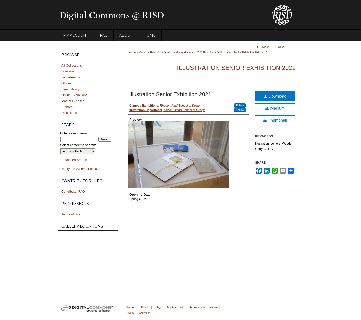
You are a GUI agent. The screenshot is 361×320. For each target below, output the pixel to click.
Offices (66, 83)
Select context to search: (78, 145)
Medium (275, 108)
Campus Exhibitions (151, 52)
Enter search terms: (74, 133)
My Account (175, 307)
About (144, 307)
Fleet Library (70, 89)
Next (281, 46)
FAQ (158, 307)
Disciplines (69, 113)
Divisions (67, 71)
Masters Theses (72, 101)
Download (275, 96)
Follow (240, 105)
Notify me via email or (80, 169)
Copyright (144, 313)
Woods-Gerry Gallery (180, 52)
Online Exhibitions (74, 95)
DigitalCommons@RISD (160, 15)
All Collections (71, 65)
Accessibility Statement (204, 307)
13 (265, 52)
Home (132, 52)
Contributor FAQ (73, 191)
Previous (264, 46)
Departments (70, 77)
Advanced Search (74, 160)
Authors (67, 107)
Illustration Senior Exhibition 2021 (240, 52)
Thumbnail (275, 120)
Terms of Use (71, 214)
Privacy (130, 313)
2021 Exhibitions (206, 52)
